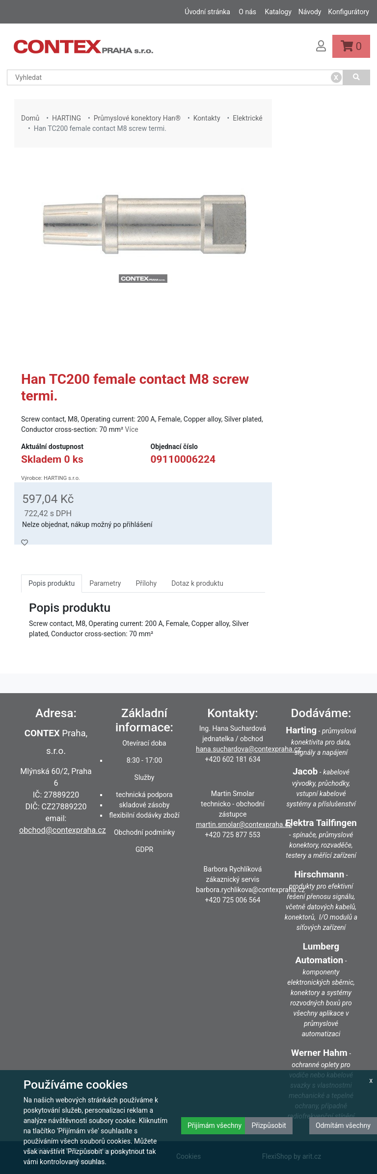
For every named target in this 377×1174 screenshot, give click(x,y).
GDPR (144, 849)
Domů (30, 118)
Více (131, 429)
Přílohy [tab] (146, 583)
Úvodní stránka (207, 12)
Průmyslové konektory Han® (137, 118)
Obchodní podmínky (144, 832)
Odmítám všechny (343, 1125)
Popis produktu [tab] (51, 583)
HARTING (66, 118)
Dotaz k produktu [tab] (197, 583)
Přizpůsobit (268, 1125)
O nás (247, 12)
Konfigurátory (348, 12)
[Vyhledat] (357, 77)
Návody (310, 12)
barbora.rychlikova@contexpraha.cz (250, 890)
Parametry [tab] (105, 583)
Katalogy (278, 12)
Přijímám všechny (215, 1125)
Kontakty (206, 118)
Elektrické (247, 118)
